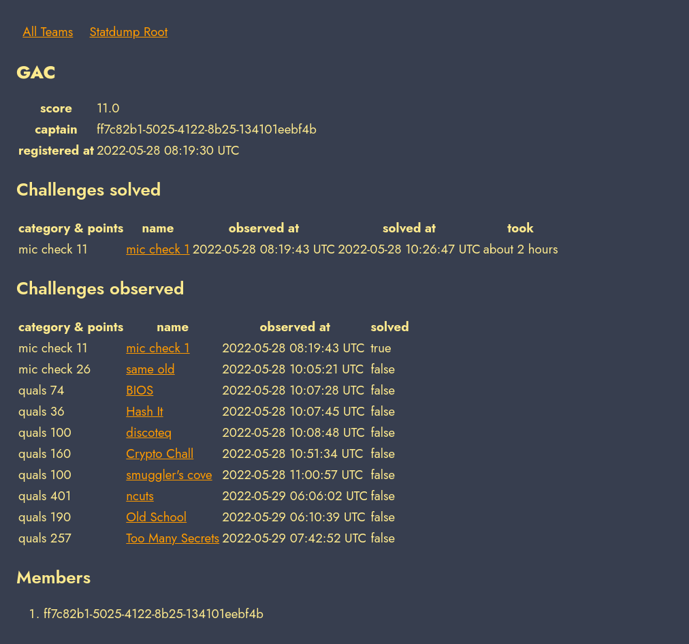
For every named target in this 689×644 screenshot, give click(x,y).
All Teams (47, 31)
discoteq (149, 432)
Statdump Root (129, 31)
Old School (156, 517)
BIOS (139, 390)
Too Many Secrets (172, 538)
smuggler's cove (169, 474)
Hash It (144, 411)
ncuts (140, 496)
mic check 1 (157, 249)
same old (150, 369)
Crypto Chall (159, 453)
